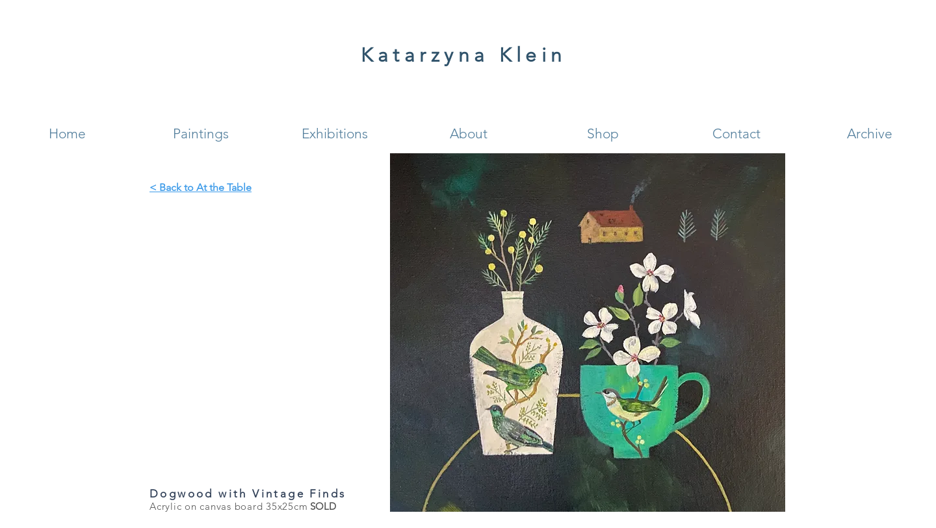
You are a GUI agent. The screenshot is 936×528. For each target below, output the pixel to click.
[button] (201, 133)
